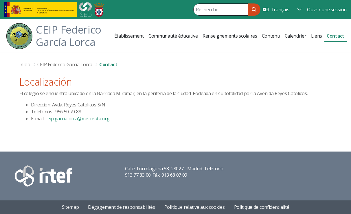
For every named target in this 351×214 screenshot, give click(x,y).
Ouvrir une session (327, 9)
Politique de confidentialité (261, 207)
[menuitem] (129, 35)
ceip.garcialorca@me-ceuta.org (77, 118)
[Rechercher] (220, 9)
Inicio (24, 64)
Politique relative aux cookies (194, 207)
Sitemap (70, 207)
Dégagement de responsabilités (121, 207)
